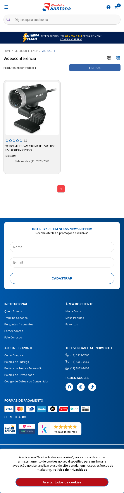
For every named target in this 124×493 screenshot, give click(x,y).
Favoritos (71, 324)
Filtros (95, 67)
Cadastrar (62, 278)
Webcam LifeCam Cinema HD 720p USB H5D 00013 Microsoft (30, 148)
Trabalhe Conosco (16, 318)
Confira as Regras (71, 39)
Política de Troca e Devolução (23, 368)
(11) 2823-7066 (77, 355)
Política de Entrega (16, 362)
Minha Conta (73, 311)
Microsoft (48, 50)
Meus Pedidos (74, 318)
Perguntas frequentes (18, 324)
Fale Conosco (13, 337)
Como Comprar (14, 355)
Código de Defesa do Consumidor (26, 381)
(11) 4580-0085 (77, 362)
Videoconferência (26, 50)
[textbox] (62, 20)
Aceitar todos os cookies (62, 482)
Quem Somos (13, 311)
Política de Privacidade (70, 470)
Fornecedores (13, 331)
